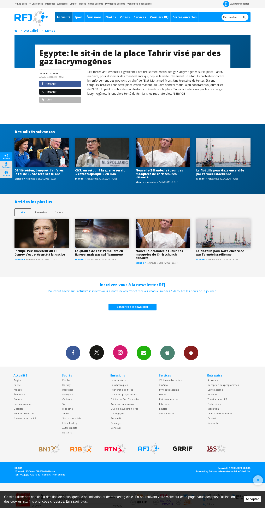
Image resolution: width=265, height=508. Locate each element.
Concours (116, 427)
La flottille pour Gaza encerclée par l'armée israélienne (220, 172)
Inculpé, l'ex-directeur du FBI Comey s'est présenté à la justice (39, 252)
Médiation (213, 408)
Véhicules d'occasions (139, 3)
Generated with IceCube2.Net (235, 471)
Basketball (67, 389)
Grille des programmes (124, 394)
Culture (18, 399)
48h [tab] (23, 212)
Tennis (65, 413)
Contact (212, 418)
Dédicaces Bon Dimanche (125, 399)
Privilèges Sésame (115, 3)
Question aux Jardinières (124, 408)
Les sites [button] (21, 3)
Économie (19, 394)
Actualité (64, 17)
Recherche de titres (122, 389)
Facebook (73, 353)
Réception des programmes (223, 385)
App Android (191, 353)
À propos (213, 380)
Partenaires (214, 404)
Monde (50, 31)
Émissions (94, 17)
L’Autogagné (117, 413)
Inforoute (50, 3)
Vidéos (125, 17)
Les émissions (118, 380)
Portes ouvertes (184, 17)
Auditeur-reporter (236, 4)
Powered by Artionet (206, 471)
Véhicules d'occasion (170, 380)
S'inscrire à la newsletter (132, 306)
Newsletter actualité (25, 418)
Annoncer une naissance (124, 404)
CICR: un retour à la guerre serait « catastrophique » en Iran (100, 172)
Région (18, 380)
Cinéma (163, 385)
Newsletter (214, 423)
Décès (82, 3)
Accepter (252, 499)
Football (66, 380)
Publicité (212, 394)
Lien (47, 99)
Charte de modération (220, 413)
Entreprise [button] (36, 3)
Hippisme (67, 408)
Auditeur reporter (24, 413)
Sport (79, 17)
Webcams (62, 3)
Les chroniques (119, 385)
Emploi (73, 3)
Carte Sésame (95, 3)
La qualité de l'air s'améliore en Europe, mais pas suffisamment (99, 252)
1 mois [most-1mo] (59, 212)
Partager (49, 83)
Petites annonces (168, 399)
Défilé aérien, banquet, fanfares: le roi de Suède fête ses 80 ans (39, 172)
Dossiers (18, 408)
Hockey (66, 385)
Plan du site (58, 474)
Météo (162, 394)
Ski (63, 404)
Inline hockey (69, 423)
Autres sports (69, 427)
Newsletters (144, 353)
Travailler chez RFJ (218, 399)
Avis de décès (166, 413)
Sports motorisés (71, 418)
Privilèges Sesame (169, 389)
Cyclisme (67, 399)
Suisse (17, 385)
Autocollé (116, 418)
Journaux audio (22, 404)
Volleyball (67, 394)
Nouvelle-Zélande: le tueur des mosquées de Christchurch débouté (159, 173)
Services (140, 17)
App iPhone (167, 353)
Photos (110, 17)
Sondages (116, 423)
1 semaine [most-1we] (41, 212)
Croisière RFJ (159, 17)
